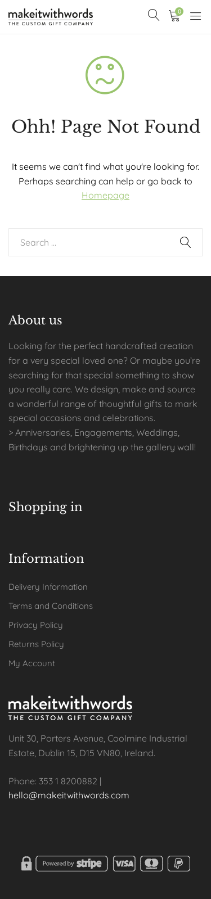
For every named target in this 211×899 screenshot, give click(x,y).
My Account (31, 663)
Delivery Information (48, 586)
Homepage (105, 195)
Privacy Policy (35, 625)
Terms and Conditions (50, 605)
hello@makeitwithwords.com (68, 795)
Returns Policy (36, 644)
